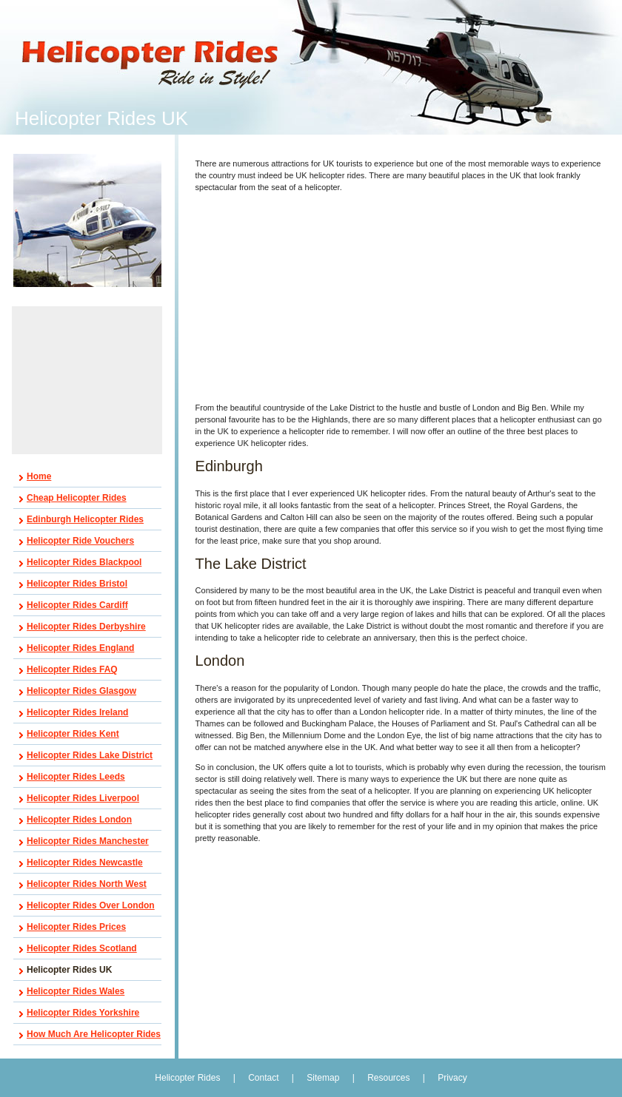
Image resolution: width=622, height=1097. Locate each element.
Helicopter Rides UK (69, 970)
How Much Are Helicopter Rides (94, 1034)
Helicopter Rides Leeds (76, 777)
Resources (388, 1078)
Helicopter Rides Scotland (82, 948)
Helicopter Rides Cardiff (77, 605)
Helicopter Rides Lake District (90, 755)
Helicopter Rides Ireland (77, 712)
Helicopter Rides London (79, 819)
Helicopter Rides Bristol (77, 583)
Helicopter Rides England (80, 648)
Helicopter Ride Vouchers (80, 541)
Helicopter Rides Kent (73, 734)
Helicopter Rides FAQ (72, 669)
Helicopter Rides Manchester (88, 841)
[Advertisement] (87, 380)
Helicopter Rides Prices (76, 927)
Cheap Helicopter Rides (77, 498)
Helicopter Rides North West (87, 884)
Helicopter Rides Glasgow (81, 691)
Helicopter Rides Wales (75, 991)
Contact (263, 1078)
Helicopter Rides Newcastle (85, 862)
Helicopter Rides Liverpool (83, 798)
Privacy (452, 1078)
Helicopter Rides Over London (91, 905)
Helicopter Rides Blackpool (84, 562)
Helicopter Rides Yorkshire (83, 1012)
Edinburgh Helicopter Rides (85, 519)
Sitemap (323, 1078)
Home (39, 476)
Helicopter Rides (188, 1078)
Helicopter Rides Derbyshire (86, 626)
